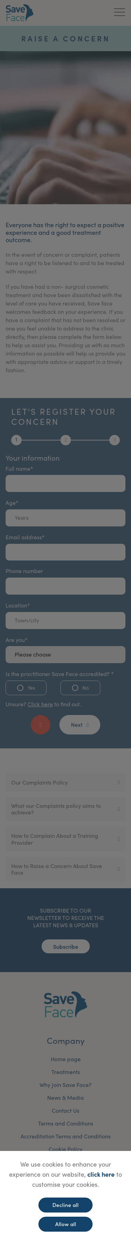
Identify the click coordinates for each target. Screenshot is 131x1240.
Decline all (65, 1204)
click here (101, 1174)
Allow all (65, 1223)
